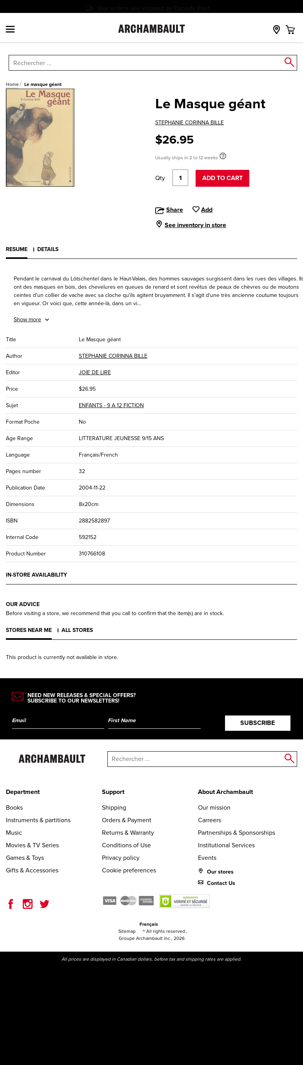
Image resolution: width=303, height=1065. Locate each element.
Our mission (214, 807)
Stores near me (29, 630)
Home (12, 84)
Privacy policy (121, 857)
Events (207, 857)
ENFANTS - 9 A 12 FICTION (111, 405)
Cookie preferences (129, 870)
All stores (77, 630)
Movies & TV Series (32, 845)
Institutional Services (226, 845)
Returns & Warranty (128, 832)
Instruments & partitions (38, 820)
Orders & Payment (126, 820)
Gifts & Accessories (32, 870)
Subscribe (257, 722)
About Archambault (225, 791)
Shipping (114, 807)
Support (113, 791)
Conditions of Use (126, 845)
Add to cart (222, 177)
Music (14, 832)
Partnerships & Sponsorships (236, 832)
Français (149, 924)
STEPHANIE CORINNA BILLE (189, 122)
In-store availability (36, 575)
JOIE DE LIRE (95, 372)
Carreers (209, 820)
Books (14, 807)
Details (47, 249)
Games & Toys (25, 857)
